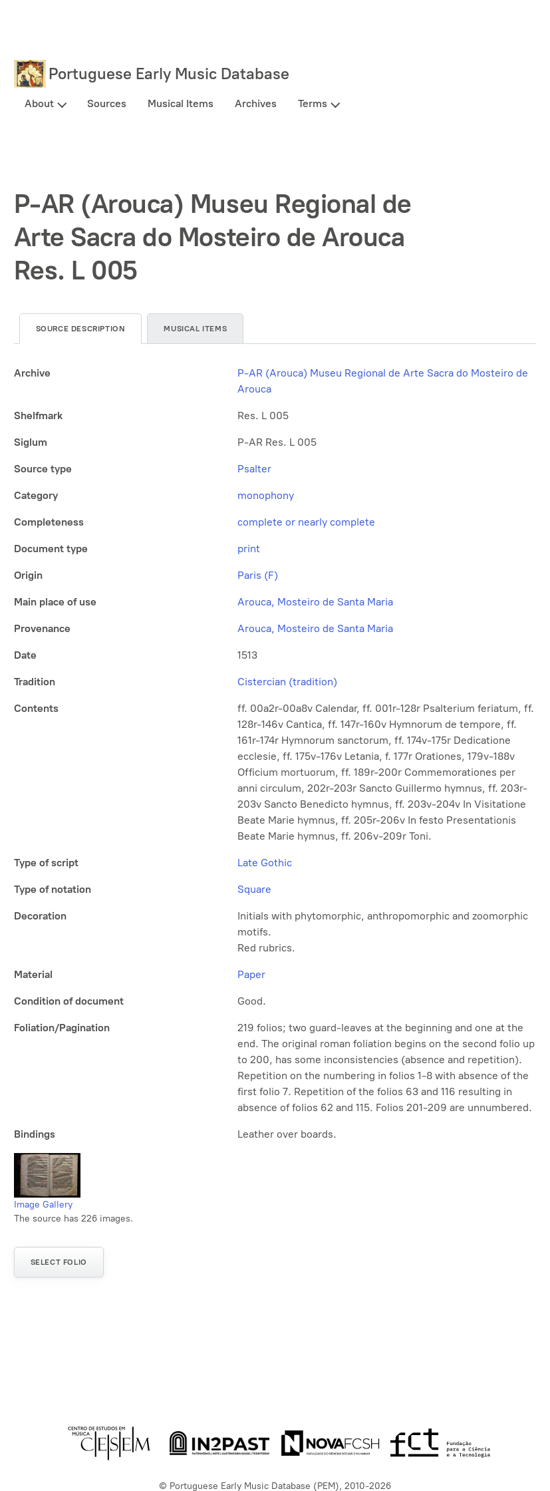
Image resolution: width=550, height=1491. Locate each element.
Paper (251, 974)
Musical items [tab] (195, 328)
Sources (106, 103)
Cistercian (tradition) (287, 681)
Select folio (59, 1262)
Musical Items (180, 103)
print (248, 548)
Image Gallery (43, 1204)
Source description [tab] (81, 328)
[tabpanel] (275, 753)
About (39, 103)
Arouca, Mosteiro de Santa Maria (315, 601)
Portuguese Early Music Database (169, 73)
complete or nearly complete (306, 522)
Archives (256, 103)
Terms (312, 103)
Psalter (254, 468)
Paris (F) (257, 575)
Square (254, 889)
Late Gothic (264, 862)
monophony (265, 495)
